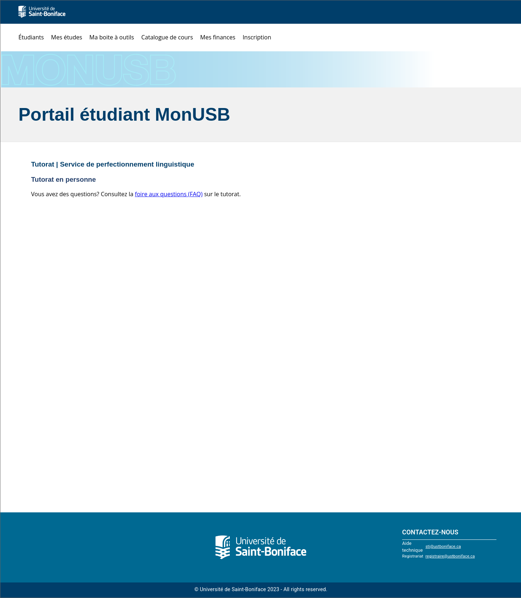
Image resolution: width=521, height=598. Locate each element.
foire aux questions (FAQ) (168, 194)
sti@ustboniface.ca (443, 546)
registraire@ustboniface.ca (450, 556)
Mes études (66, 37)
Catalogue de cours (167, 37)
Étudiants (31, 37)
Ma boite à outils (111, 37)
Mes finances (217, 37)
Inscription (256, 37)
